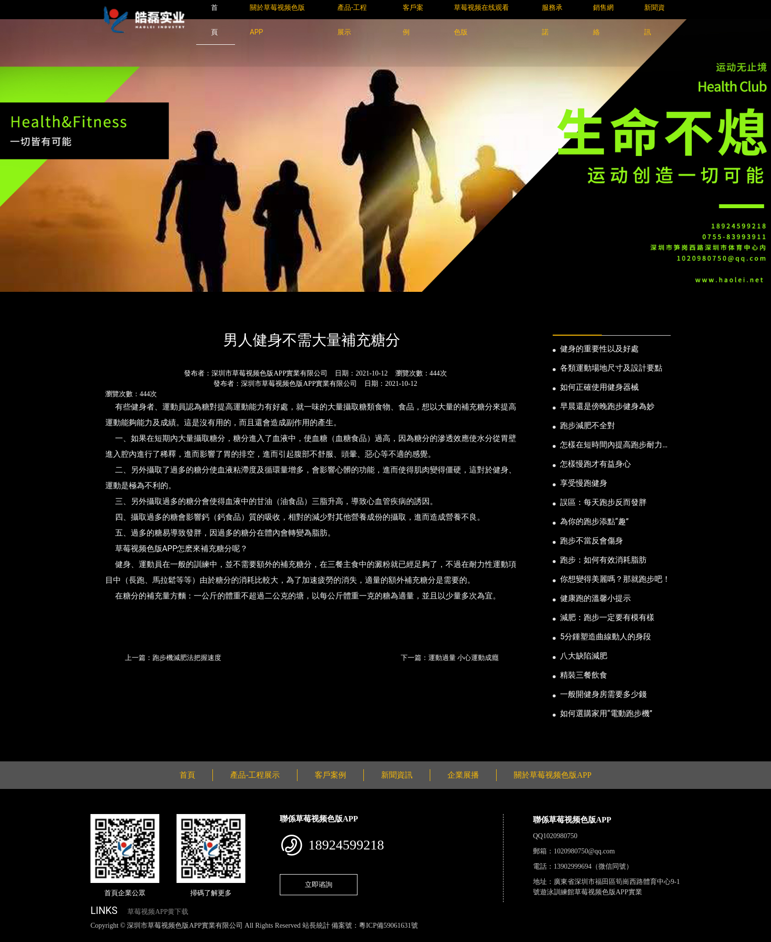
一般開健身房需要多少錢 (603, 694)
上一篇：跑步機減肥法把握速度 (173, 657)
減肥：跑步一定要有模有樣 (607, 617)
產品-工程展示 (255, 775)
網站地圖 (15, 936)
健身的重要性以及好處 (599, 348)
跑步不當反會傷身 (591, 540)
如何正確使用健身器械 (599, 387)
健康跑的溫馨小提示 (595, 598)
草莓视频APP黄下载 (157, 911)
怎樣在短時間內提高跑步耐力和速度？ (615, 445)
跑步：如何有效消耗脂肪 (603, 560)
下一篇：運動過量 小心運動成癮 (450, 657)
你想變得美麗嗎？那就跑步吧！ (615, 579)
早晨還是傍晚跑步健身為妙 (607, 406)
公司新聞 (182, 313)
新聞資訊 (141, 313)
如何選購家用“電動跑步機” (606, 713)
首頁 (107, 313)
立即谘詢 (318, 884)
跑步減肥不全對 (587, 425)
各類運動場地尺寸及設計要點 (611, 368)
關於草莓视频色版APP (552, 775)
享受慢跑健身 (583, 483)
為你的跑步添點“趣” (594, 521)
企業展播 (463, 775)
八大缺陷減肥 (583, 655)
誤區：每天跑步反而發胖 (603, 502)
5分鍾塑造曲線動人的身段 (605, 636)
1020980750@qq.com (584, 851)
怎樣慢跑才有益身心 (595, 464)
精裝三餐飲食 (583, 675)
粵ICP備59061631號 (388, 925)
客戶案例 (330, 775)
